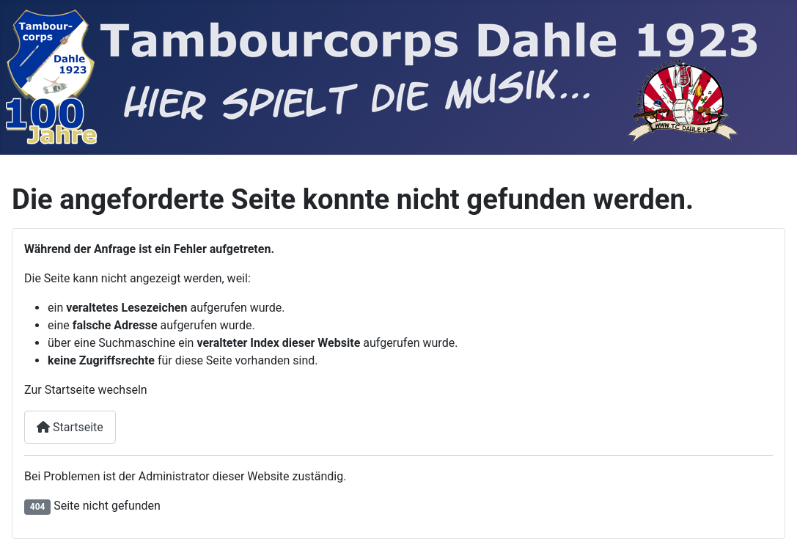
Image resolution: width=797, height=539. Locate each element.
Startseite (70, 427)
